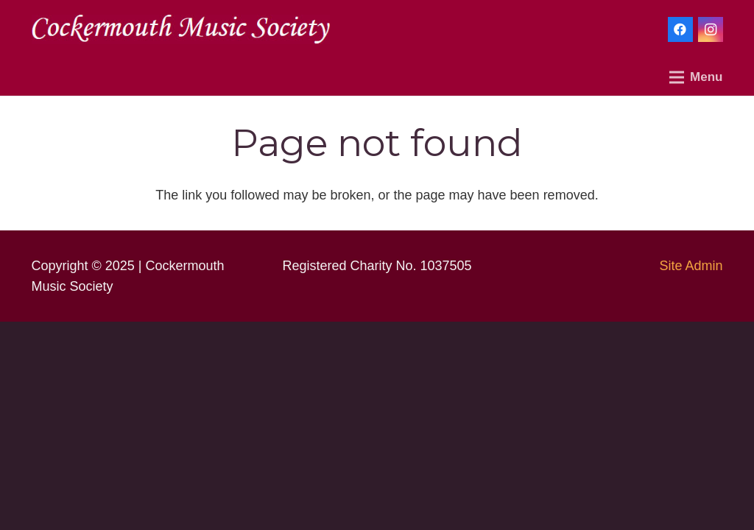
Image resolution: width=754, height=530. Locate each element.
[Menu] (696, 77)
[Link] (181, 29)
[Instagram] (710, 29)
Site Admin (690, 265)
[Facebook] (680, 29)
